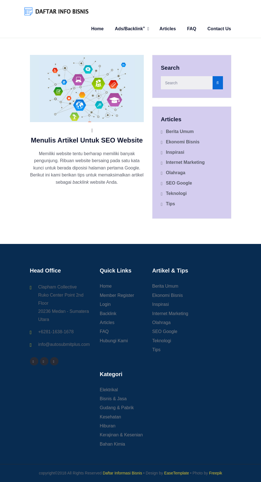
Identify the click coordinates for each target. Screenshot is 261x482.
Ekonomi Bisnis (182, 141)
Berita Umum (180, 131)
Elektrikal (109, 389)
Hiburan (108, 425)
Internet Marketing (185, 162)
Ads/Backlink (130, 28)
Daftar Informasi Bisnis (122, 473)
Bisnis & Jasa (113, 398)
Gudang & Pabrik (117, 407)
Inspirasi (175, 152)
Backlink (108, 313)
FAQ (191, 28)
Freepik (215, 473)
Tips (170, 203)
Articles (167, 28)
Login (105, 304)
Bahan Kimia (112, 444)
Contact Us (219, 28)
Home (97, 28)
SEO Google (109, 130)
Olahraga (175, 172)
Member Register (117, 295)
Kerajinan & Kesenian (121, 434)
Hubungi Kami (114, 340)
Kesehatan (110, 417)
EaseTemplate (176, 473)
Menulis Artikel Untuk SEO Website (87, 140)
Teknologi (176, 193)
